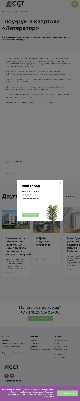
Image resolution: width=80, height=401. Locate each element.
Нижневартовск (30, 198)
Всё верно (30, 215)
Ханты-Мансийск (30, 192)
